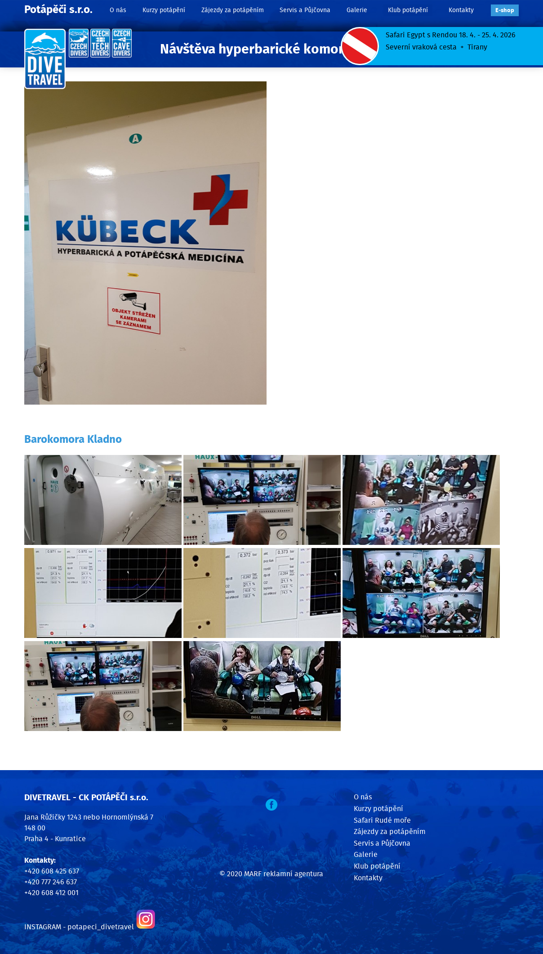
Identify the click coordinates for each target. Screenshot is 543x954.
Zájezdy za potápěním (232, 10)
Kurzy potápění (163, 10)
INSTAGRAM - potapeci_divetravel (79, 927)
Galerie (357, 10)
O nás (118, 10)
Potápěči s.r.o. (58, 9)
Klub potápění (408, 10)
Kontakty (461, 10)
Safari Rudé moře (382, 820)
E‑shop (504, 10)
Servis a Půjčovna (305, 10)
